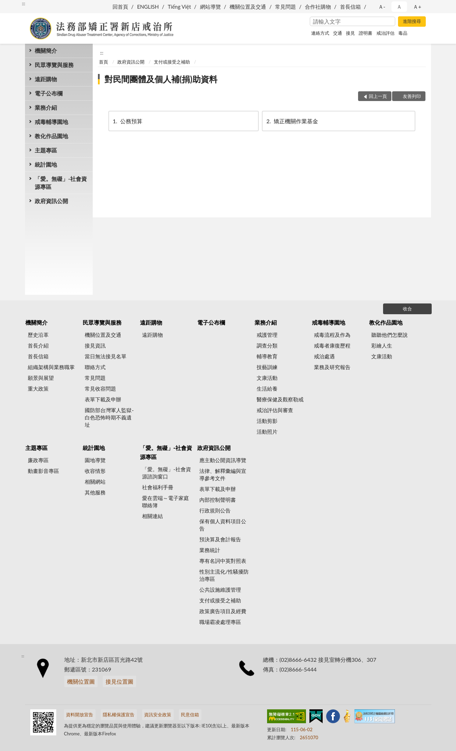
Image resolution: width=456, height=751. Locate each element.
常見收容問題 (100, 388)
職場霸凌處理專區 (220, 622)
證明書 (365, 33)
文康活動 (267, 378)
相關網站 (95, 481)
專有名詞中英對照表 (222, 561)
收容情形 (95, 471)
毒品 (402, 33)
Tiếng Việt (179, 6)
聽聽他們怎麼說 (389, 335)
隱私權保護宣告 (118, 714)
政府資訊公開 (51, 201)
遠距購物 (46, 79)
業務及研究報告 (332, 367)
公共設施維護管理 (220, 589)
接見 (350, 33)
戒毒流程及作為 (332, 335)
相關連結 (152, 516)
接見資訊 (95, 345)
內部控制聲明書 (217, 500)
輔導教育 (267, 356)
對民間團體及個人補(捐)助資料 (161, 79)
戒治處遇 (324, 356)
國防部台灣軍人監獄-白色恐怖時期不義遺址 (109, 417)
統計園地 (46, 164)
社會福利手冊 (157, 487)
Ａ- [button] (381, 6)
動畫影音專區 (43, 471)
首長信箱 (350, 6)
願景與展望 (41, 378)
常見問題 (285, 6)
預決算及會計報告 (220, 539)
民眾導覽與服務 (54, 64)
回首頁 (120, 6)
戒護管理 (267, 335)
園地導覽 (95, 460)
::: (23, 3)
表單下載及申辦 (103, 399)
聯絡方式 (95, 367)
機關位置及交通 (248, 6)
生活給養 (267, 388)
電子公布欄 (49, 93)
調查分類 (267, 345)
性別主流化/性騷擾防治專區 (224, 575)
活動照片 (267, 431)
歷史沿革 (38, 335)
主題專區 (46, 150)
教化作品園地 (51, 136)
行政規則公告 (215, 510)
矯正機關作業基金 (291, 121)
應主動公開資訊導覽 (222, 460)
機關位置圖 (81, 681)
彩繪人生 (381, 345)
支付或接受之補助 (172, 62)
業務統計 (209, 550)
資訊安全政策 (157, 714)
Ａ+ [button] (417, 6)
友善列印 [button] (412, 96)
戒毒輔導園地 (51, 121)
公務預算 (127, 121)
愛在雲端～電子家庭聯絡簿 (165, 501)
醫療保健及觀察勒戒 (280, 399)
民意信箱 (190, 714)
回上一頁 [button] (378, 96)
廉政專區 (38, 460)
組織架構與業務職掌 (51, 367)
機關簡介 (46, 50)
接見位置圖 (119, 681)
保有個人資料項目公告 (222, 525)
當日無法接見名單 (105, 356)
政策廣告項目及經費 (222, 611)
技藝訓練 (267, 367)
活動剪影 (267, 421)
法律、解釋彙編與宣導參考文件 (222, 474)
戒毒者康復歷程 (332, 345)
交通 (337, 33)
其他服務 (95, 492)
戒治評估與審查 (275, 410)
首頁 (103, 62)
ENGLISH (148, 6)
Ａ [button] (399, 6)
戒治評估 (385, 33)
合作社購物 (318, 6)
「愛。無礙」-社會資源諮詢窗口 (166, 472)
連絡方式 (320, 33)
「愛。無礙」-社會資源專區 (61, 182)
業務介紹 (46, 107)
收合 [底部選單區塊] (407, 308)
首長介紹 (38, 345)
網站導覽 (210, 6)
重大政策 (38, 388)
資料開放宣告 (79, 714)
